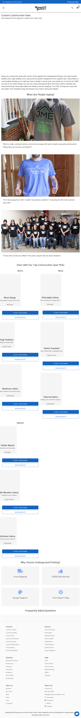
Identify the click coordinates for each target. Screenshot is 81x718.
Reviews (8, 688)
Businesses (9, 663)
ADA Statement (50, 669)
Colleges (9, 666)
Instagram (50, 697)
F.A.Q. (46, 660)
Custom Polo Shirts (12, 638)
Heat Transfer (49, 638)
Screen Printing (50, 630)
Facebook (50, 700)
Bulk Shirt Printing (12, 660)
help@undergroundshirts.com (55, 694)
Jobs (7, 700)
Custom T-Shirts (11, 630)
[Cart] (77, 7)
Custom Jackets (11, 641)
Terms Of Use (49, 663)
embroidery (35, 715)
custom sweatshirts (43, 712)
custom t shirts (33, 712)
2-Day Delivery (49, 644)
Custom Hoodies (11, 633)
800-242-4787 (73, 2)
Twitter (49, 703)
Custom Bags (10, 647)
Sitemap (47, 675)
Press (8, 697)
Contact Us (48, 688)
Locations (9, 703)
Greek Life (9, 669)
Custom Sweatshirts (12, 644)
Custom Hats (10, 635)
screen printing (69, 712)
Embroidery (48, 633)
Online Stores (49, 647)
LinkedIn (49, 706)
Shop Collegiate (50, 650)
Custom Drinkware (12, 650)
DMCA (47, 672)
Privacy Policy (49, 666)
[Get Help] (76, 713)
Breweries (9, 672)
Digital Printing (49, 635)
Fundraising (10, 678)
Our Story (9, 691)
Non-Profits (10, 675)
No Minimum (49, 641)
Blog (7, 694)
